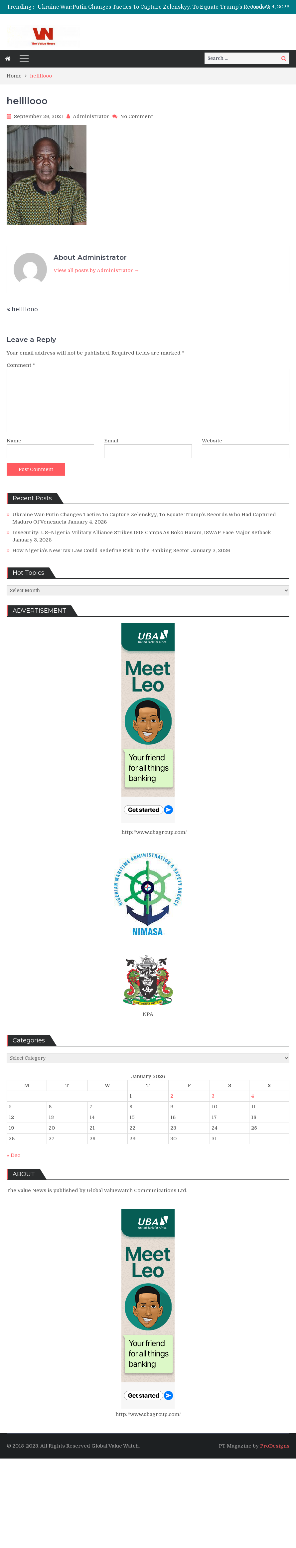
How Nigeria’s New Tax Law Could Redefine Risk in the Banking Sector (101, 550)
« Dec (13, 1155)
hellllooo (25, 309)
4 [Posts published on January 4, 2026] (252, 1096)
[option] (167, 7)
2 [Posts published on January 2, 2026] (171, 1096)
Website (212, 441)
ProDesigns (274, 1446)
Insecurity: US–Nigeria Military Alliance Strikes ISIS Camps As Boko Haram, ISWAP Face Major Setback (141, 533)
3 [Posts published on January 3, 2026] (213, 1096)
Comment (21, 365)
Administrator (91, 116)
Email (111, 441)
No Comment (136, 116)
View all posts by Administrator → (96, 270)
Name (14, 441)
